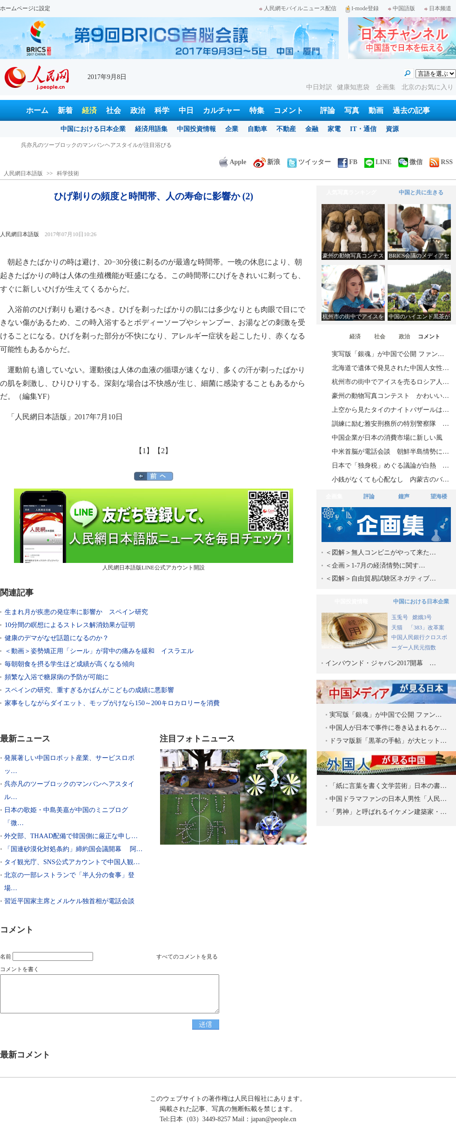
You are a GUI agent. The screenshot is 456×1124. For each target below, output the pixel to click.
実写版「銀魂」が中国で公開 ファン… (388, 353)
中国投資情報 (196, 129)
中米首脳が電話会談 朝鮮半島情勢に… (390, 451)
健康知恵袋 (354, 87)
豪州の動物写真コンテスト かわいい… (390, 395)
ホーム (37, 110)
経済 (89, 110)
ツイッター (309, 162)
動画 (376, 110)
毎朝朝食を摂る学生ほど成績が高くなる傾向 (70, 664)
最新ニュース (25, 738)
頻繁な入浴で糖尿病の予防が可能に (57, 677)
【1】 (144, 451)
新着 (65, 110)
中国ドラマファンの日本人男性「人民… (388, 798)
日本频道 (437, 8)
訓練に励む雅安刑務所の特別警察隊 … (390, 423)
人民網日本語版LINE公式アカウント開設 (153, 530)
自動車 (257, 129)
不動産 (286, 129)
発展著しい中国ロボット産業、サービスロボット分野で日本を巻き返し (110, 145)
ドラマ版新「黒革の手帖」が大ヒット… (388, 740)
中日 (186, 110)
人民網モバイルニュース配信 (297, 8)
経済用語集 (151, 129)
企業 (231, 129)
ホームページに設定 (25, 8)
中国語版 (401, 8)
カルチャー (221, 110)
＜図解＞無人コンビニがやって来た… (380, 552)
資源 (392, 129)
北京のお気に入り (428, 87)
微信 (410, 162)
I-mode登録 (362, 8)
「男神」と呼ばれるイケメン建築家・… (388, 811)
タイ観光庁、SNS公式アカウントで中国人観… (72, 862)
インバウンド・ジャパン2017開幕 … (380, 663)
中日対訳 (319, 87)
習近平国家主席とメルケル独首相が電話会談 (69, 901)
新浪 (266, 162)
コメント (288, 110)
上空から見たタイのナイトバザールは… (390, 409)
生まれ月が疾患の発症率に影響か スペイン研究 (76, 611)
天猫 (397, 627)
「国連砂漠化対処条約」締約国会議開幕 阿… (73, 849)
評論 (327, 110)
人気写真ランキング (351, 192)
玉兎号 (399, 617)
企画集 (386, 87)
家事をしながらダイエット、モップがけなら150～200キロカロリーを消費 (112, 703)
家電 (334, 129)
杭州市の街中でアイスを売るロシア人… (390, 381)
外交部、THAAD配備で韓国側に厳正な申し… (71, 836)
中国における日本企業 (93, 129)
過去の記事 (411, 110)
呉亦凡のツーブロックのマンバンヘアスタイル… (69, 790)
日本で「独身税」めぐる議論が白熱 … (390, 465)
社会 (113, 110)
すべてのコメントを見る (187, 956)
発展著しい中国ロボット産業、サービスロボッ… (69, 764)
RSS (441, 162)
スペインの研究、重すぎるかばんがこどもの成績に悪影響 (89, 690)
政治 (137, 110)
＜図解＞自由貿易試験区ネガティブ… (380, 578)
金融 (311, 129)
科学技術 (68, 173)
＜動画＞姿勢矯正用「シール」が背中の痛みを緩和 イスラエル (99, 651)
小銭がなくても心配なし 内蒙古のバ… (390, 479)
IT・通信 (363, 129)
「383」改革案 (426, 627)
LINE (377, 162)
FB (347, 162)
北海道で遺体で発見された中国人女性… (390, 367)
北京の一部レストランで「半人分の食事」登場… (69, 882)
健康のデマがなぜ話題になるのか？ (57, 638)
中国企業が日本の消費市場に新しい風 (387, 437)
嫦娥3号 (422, 617)
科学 (161, 110)
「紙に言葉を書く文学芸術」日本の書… (388, 785)
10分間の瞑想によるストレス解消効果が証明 (70, 625)
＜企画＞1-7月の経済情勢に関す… (375, 565)
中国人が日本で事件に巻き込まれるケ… (388, 727)
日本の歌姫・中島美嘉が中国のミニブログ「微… (66, 816)
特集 (256, 110)
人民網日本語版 (23, 173)
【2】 (163, 451)
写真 (351, 110)
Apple (232, 162)
